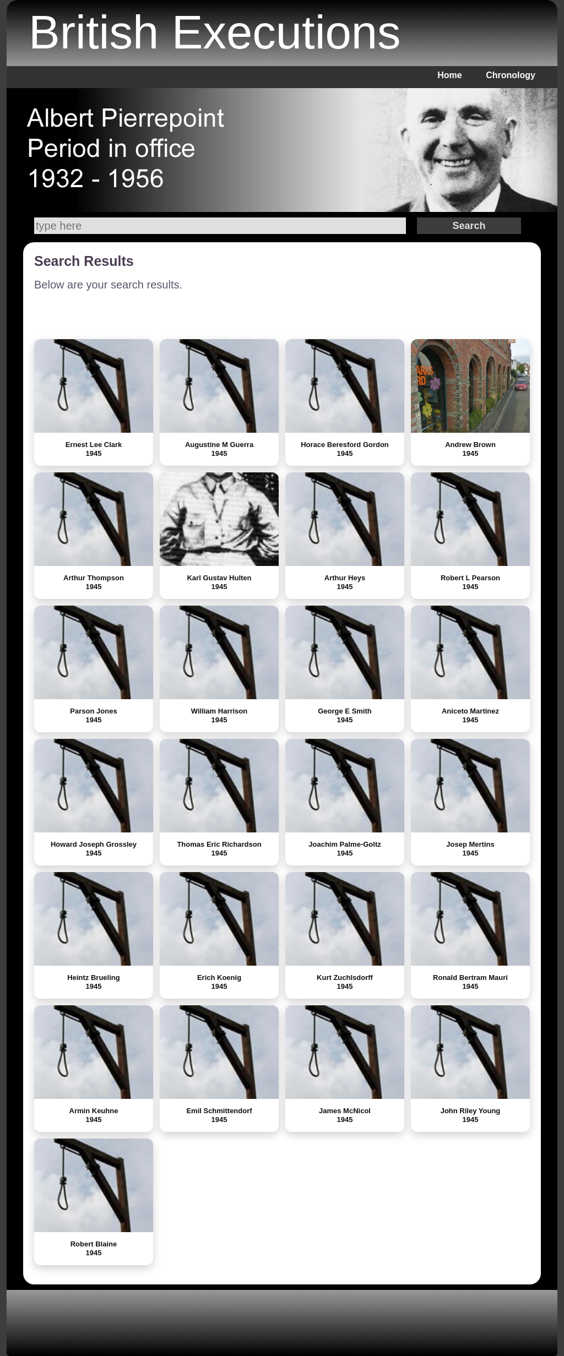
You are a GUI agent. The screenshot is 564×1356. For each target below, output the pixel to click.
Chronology (510, 75)
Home (449, 75)
